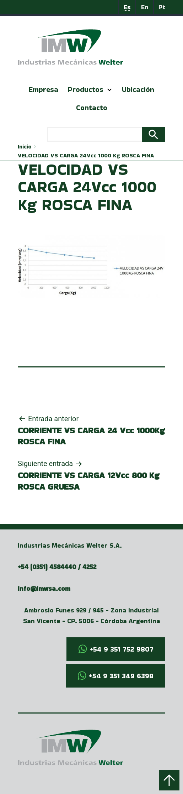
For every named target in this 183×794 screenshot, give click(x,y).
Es (127, 6)
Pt (161, 6)
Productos (85, 89)
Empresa (43, 89)
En (145, 6)
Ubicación (138, 89)
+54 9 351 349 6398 (121, 676)
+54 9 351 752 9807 (122, 649)
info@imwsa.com (44, 588)
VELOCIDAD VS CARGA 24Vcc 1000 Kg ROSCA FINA (86, 155)
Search (153, 134)
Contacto (91, 108)
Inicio (25, 146)
